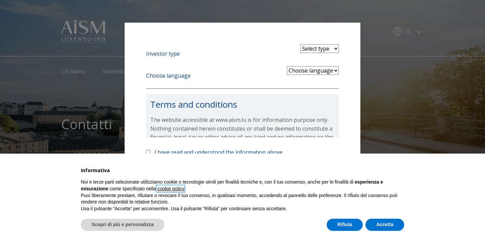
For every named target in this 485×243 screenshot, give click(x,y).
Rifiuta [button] (344, 224)
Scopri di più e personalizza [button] (123, 224)
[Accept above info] (148, 152)
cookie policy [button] (170, 188)
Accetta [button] (384, 224)
